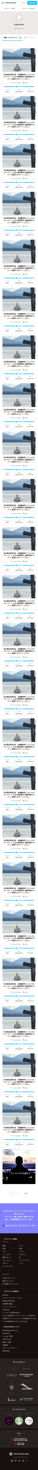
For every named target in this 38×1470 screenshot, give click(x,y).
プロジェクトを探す (9, 8)
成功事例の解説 (7, 1304)
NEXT (26, 1193)
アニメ (4, 1251)
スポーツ (5, 1263)
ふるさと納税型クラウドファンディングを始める (18, 1315)
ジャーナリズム (7, 1266)
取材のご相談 (6, 1342)
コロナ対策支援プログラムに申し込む (14, 1321)
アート (21, 1245)
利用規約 (5, 1345)
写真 (3, 1248)
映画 (3, 1245)
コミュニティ (6, 1254)
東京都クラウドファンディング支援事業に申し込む (19, 1318)
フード (21, 1263)
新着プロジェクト (8, 1281)
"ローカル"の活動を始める (11, 1312)
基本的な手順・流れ (8, 1301)
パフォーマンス (24, 1260)
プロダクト (22, 1254)
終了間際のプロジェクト (10, 1284)
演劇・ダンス (6, 1257)
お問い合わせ (6, 1339)
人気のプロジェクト (9, 1278)
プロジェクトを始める (28, 8)
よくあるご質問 (7, 1336)
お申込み (5, 1295)
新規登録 (32, 3)
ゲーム (21, 1251)
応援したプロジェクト (13, 37)
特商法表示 (6, 1351)
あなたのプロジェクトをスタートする (19, 1225)
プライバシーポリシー (9, 1348)
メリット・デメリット (9, 1307)
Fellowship (5, 1310)
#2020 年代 (6, 1333)
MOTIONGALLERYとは (10, 1330)
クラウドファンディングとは (12, 1298)
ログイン (24, 3)
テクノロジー (6, 1260)
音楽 (20, 1248)
